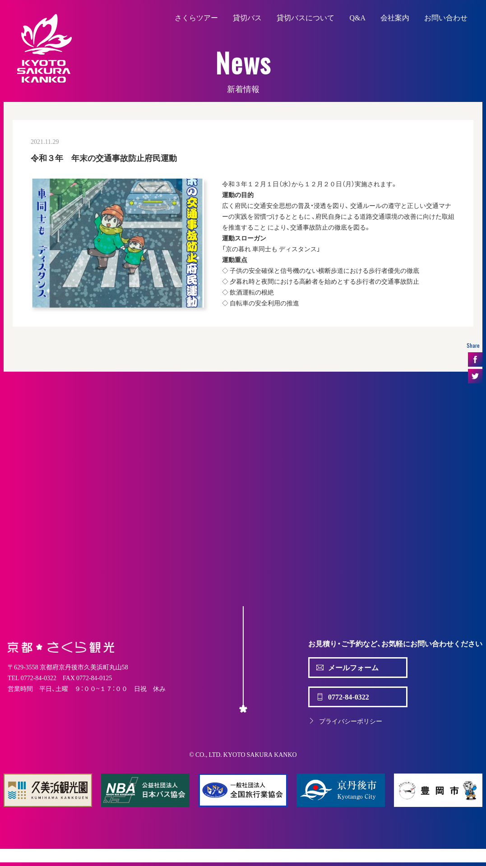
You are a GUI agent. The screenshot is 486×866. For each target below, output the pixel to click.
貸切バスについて (305, 17)
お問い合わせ (445, 17)
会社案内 (394, 17)
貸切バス (247, 17)
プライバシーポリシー (345, 720)
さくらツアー (196, 17)
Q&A (357, 17)
